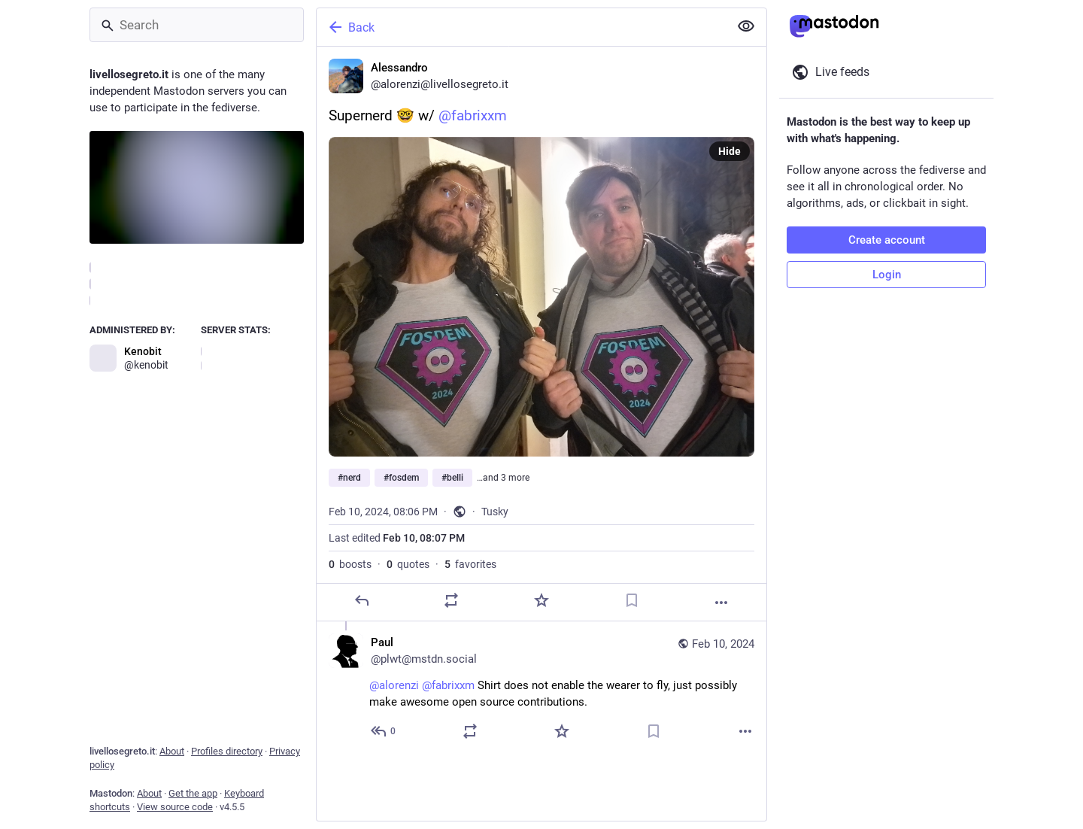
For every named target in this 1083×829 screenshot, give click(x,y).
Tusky (494, 512)
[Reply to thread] (384, 731)
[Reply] (362, 600)
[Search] (196, 25)
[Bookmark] (632, 600)
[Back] (521, 27)
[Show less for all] (746, 26)
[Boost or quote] (451, 600)
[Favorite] (541, 600)
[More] (721, 603)
